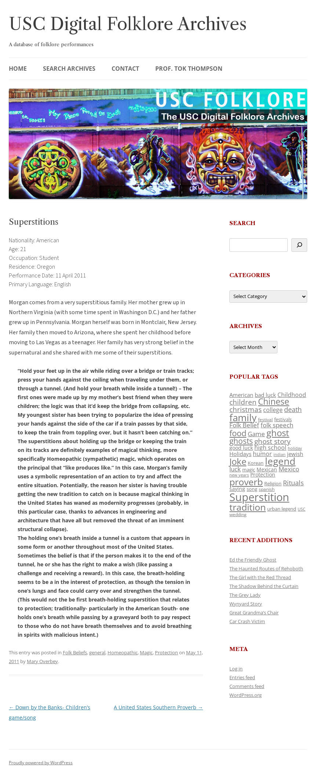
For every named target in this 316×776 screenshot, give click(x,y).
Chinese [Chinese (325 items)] (273, 401)
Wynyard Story (245, 603)
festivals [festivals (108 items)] (283, 419)
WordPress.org (245, 695)
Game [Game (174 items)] (256, 434)
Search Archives (69, 69)
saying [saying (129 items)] (237, 488)
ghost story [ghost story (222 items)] (272, 441)
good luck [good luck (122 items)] (241, 447)
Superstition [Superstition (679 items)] (259, 497)
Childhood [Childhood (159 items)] (291, 395)
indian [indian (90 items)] (279, 454)
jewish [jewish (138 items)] (295, 453)
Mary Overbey (42, 661)
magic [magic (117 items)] (248, 469)
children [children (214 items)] (243, 402)
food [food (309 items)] (237, 433)
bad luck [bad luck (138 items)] (265, 394)
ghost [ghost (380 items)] (277, 433)
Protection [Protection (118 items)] (262, 474)
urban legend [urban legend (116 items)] (281, 508)
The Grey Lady (245, 595)
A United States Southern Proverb (158, 707)
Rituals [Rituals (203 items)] (293, 482)
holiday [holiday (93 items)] (295, 448)
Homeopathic (123, 652)
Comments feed (246, 686)
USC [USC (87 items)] (301, 509)
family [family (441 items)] (243, 417)
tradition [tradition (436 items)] (247, 507)
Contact (125, 69)
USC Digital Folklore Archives (128, 24)
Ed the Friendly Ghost (252, 559)
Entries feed (242, 677)
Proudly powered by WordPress (41, 763)
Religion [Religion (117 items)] (273, 483)
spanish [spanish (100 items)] (267, 489)
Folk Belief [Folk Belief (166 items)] (244, 425)
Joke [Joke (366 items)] (237, 461)
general (97, 652)
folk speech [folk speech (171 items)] (277, 425)
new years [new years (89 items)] (239, 475)
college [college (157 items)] (273, 410)
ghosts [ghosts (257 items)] (241, 441)
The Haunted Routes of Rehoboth (266, 568)
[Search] (299, 245)
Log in (236, 668)
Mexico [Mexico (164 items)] (289, 469)
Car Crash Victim (247, 621)
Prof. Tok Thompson (188, 69)
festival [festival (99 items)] (265, 419)
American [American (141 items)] (241, 394)
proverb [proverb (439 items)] (246, 481)
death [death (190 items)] (293, 409)
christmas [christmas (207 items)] (245, 409)
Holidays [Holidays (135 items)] (240, 453)
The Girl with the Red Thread (260, 577)
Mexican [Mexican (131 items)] (267, 469)
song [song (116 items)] (252, 489)
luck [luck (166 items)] (235, 469)
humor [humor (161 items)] (262, 454)
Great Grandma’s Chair (254, 612)
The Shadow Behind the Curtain (263, 586)
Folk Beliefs (75, 652)
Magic (146, 652)
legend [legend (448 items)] (280, 461)
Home (18, 69)
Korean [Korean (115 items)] (256, 463)
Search (242, 223)
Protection (166, 652)
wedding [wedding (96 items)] (238, 514)
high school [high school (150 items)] (270, 448)
